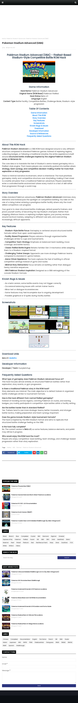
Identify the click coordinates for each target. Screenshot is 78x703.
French (51, 639)
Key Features (39, 120)
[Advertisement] (39, 19)
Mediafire (13, 358)
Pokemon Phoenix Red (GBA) (20, 486)
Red (32, 542)
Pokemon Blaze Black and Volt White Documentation (28, 598)
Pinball (19, 542)
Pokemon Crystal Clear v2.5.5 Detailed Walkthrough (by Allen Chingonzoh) (35, 521)
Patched (19, 447)
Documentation (25, 639)
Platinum (26, 542)
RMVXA (70, 642)
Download (39, 128)
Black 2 (11, 536)
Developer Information (39, 131)
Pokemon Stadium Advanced (16, 38)
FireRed (9, 447)
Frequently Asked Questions (39, 136)
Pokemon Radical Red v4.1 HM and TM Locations (27, 615)
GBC (47, 539)
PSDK (30, 642)
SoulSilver (64, 542)
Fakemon (18, 539)
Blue (17, 536)
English (34, 639)
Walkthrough (20, 645)
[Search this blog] (29, 557)
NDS (19, 642)
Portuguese (49, 642)
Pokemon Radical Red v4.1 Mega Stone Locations (27, 624)
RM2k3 (63, 642)
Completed (24, 536)
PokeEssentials (39, 642)
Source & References (39, 133)
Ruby (51, 542)
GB (38, 539)
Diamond (46, 536)
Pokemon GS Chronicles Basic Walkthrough (25, 580)
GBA (13, 447)
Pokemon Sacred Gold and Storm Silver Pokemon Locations (31, 495)
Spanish (11, 645)
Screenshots (39, 123)
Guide (67, 639)
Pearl (12, 542)
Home (4, 38)
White (4, 546)
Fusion (32, 539)
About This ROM (39, 115)
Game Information (39, 113)
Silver (57, 542)
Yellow (18, 546)
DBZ (39, 536)
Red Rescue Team (41, 542)
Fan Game (43, 639)
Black (4, 536)
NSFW (25, 642)
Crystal (33, 536)
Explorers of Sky (7, 539)
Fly (4, 47)
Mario (68, 539)
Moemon (6, 542)
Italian (5, 642)
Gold (53, 539)
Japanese (13, 642)
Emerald (61, 536)
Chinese (5, 639)
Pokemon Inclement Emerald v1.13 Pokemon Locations (29, 589)
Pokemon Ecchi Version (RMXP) (21, 512)
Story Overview (39, 118)
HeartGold (60, 539)
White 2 (11, 546)
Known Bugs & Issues (39, 126)
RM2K (57, 642)
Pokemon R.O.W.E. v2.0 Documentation (24, 503)
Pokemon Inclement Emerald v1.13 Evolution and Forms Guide (31, 606)
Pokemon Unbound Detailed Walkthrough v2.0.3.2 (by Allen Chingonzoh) (35, 572)
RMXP (4, 645)
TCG (71, 542)
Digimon (53, 536)
